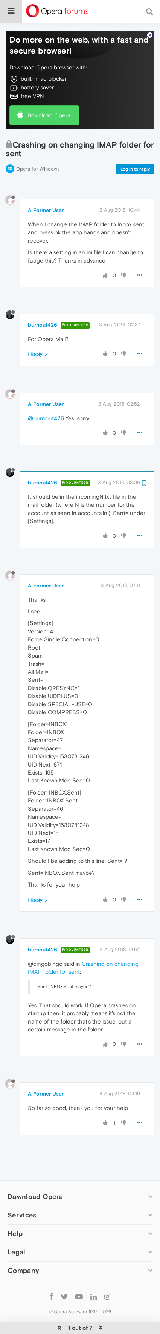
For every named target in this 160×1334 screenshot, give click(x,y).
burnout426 (42, 302)
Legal (17, 1229)
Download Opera (48, 92)
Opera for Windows (37, 146)
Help (15, 1210)
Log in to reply (135, 146)
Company (23, 1247)
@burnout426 (46, 395)
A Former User (46, 187)
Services (22, 1192)
